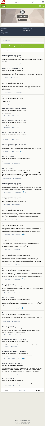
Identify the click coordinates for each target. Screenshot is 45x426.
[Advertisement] (22, 407)
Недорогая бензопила (8, 378)
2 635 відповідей (16, 163)
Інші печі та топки (21, 110)
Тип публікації (7, 40)
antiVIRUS (4, 57)
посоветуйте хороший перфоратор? (12, 363)
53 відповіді (15, 115)
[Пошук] (22, 2)
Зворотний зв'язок (25, 420)
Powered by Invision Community (22, 423)
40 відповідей (16, 385)
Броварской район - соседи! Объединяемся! (14, 339)
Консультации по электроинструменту (12, 68)
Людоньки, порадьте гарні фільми (11, 55)
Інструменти (20, 70)
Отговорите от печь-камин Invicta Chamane (14, 108)
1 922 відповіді (14, 77)
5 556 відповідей (17, 63)
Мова (17, 420)
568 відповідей (17, 373)
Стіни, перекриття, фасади (23, 158)
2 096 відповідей (15, 346)
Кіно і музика (20, 57)
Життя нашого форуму (22, 341)
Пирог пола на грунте (8, 156)
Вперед (38, 49)
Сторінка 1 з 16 (22, 49)
